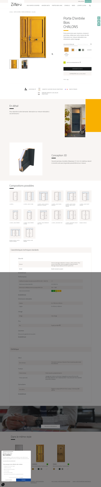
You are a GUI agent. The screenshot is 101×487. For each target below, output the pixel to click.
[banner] (16, 4)
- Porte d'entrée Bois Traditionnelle (37, 482)
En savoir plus (22, 272)
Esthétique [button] (15, 349)
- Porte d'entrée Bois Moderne (17, 481)
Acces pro (88, 1)
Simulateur (81, 1)
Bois (67, 79)
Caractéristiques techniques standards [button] (25, 249)
